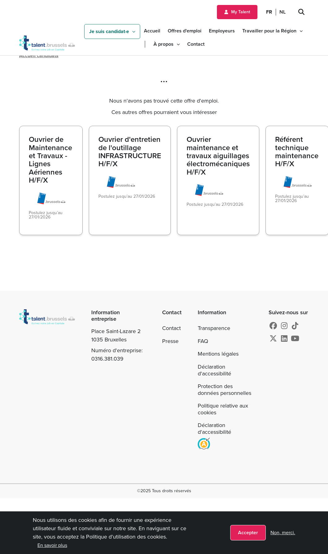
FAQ (203, 341)
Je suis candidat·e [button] (109, 31)
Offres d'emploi (184, 30)
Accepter (248, 532)
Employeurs (222, 30)
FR (269, 11)
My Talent (240, 12)
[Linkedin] (284, 338)
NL (282, 11)
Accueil (152, 30)
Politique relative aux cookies (223, 409)
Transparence (214, 328)
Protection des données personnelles (224, 389)
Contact (196, 44)
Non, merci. (282, 532)
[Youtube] (295, 338)
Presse (170, 341)
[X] (273, 338)
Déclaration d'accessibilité (214, 370)
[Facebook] (273, 326)
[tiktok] (295, 326)
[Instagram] (284, 326)
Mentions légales (218, 354)
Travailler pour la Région (269, 30)
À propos (163, 44)
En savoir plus (52, 545)
